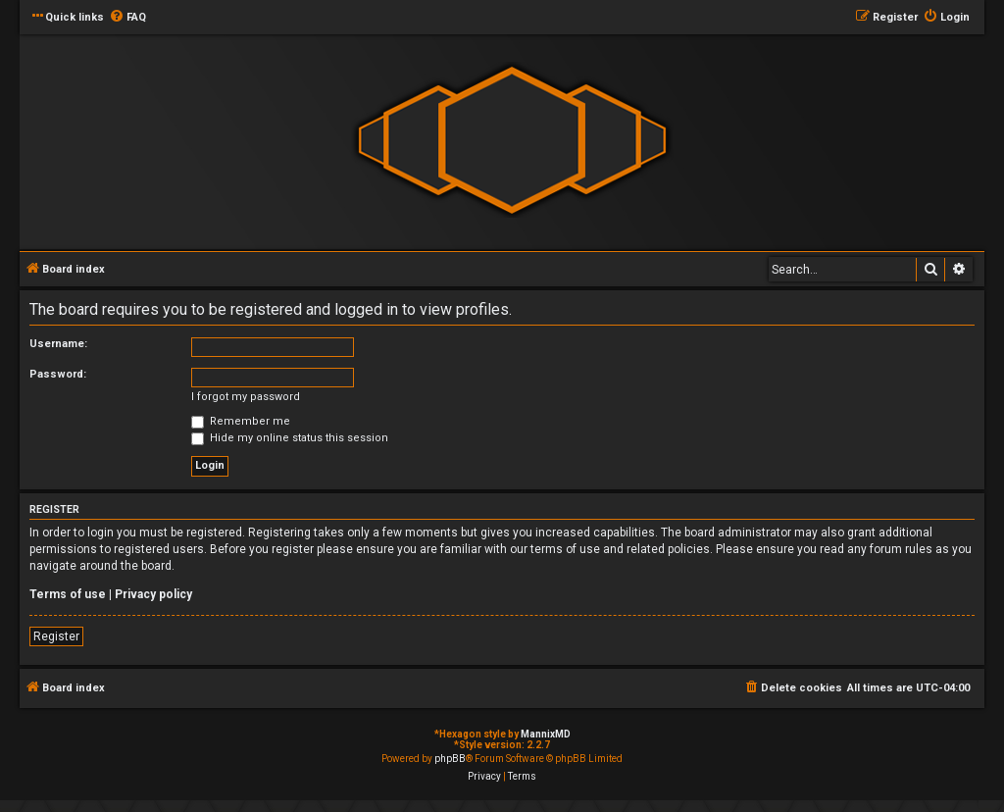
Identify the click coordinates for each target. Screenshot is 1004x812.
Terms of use (67, 594)
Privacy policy (153, 594)
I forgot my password (245, 396)
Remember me (240, 421)
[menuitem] (127, 17)
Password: (57, 374)
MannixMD (546, 734)
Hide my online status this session (289, 437)
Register (56, 636)
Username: (58, 343)
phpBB (450, 758)
